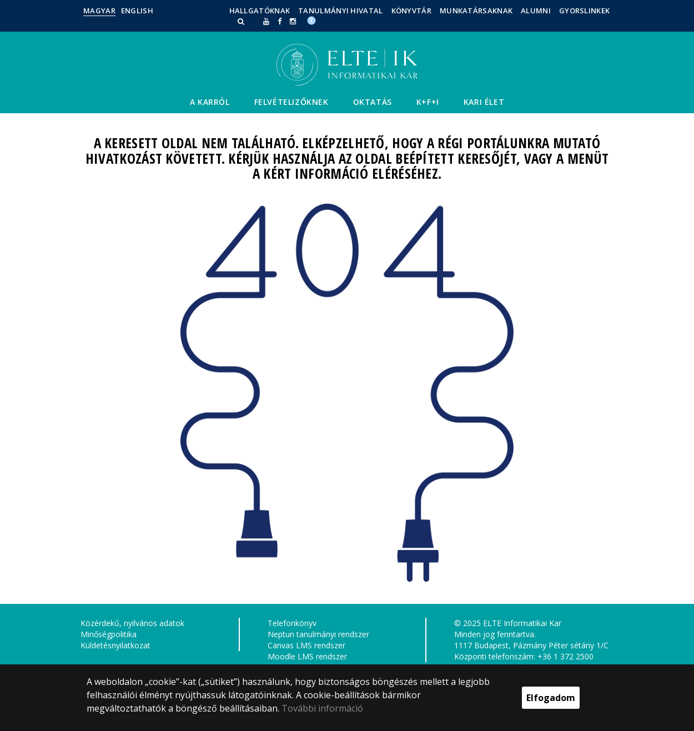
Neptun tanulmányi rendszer (318, 634)
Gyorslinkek (584, 11)
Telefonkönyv (292, 623)
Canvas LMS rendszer (306, 645)
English (137, 11)
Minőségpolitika (109, 634)
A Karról (210, 102)
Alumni (536, 11)
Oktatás (372, 102)
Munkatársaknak (476, 11)
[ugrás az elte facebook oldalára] (279, 21)
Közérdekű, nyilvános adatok (132, 623)
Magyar (99, 11)
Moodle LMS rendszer (307, 656)
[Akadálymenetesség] (311, 20)
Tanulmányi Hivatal (340, 11)
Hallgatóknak (259, 11)
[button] (242, 21)
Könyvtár (411, 11)
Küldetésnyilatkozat (115, 645)
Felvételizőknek (291, 102)
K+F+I (427, 102)
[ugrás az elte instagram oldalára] (293, 21)
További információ (322, 708)
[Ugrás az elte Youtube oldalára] (266, 21)
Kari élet (484, 102)
